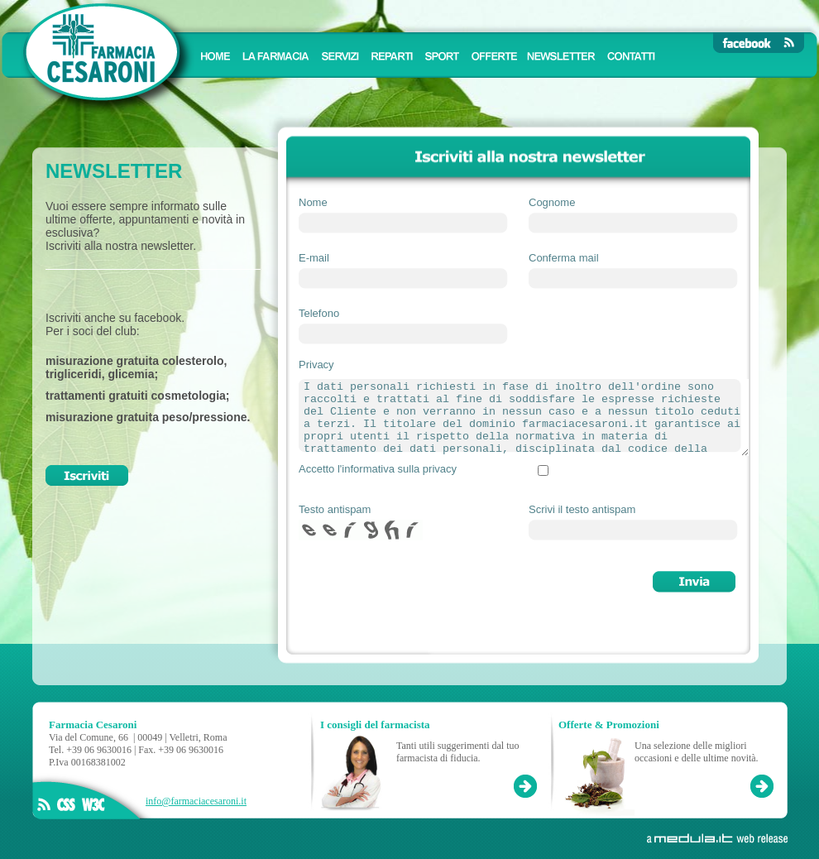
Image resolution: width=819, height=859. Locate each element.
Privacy (316, 364)
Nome (313, 202)
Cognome (552, 202)
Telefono (319, 313)
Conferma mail (564, 258)
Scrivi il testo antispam (582, 509)
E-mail (314, 258)
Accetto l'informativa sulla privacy (378, 469)
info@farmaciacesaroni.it (196, 801)
